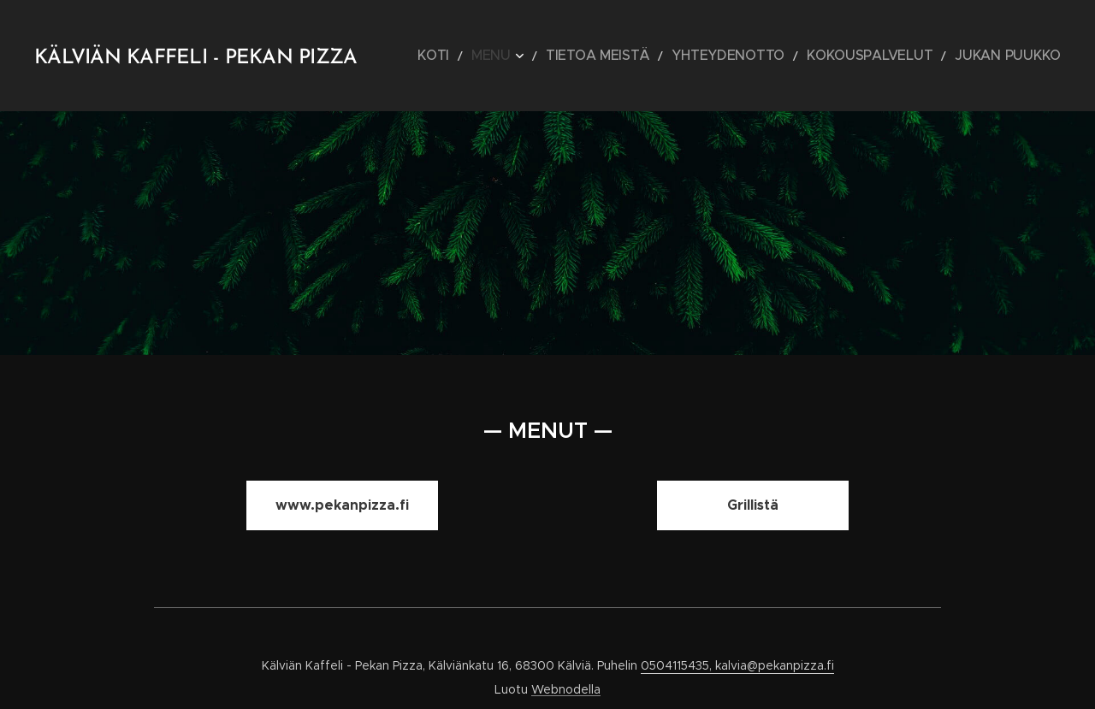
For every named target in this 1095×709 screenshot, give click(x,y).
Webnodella (566, 689)
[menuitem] (522, 55)
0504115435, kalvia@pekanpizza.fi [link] (737, 665)
